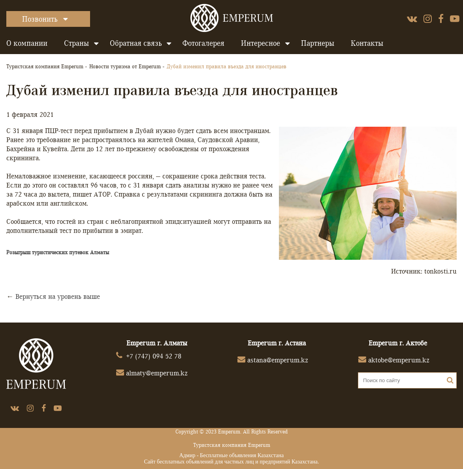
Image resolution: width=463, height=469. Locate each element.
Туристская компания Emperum (44, 66)
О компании (26, 43)
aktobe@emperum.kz (398, 359)
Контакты (367, 43)
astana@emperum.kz (277, 359)
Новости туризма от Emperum (125, 66)
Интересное (260, 43)
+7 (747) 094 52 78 (153, 355)
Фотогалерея (203, 43)
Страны (76, 43)
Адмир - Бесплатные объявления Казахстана (231, 455)
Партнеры (317, 43)
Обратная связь (136, 43)
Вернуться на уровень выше (57, 296)
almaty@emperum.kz (157, 372)
